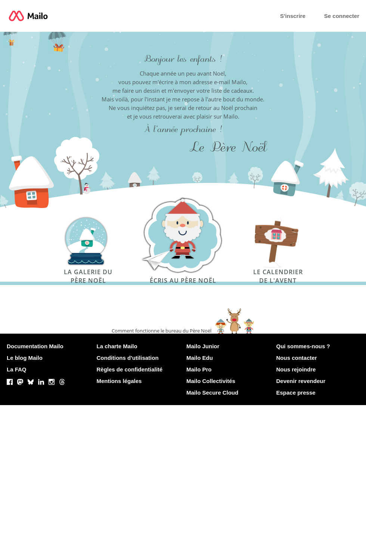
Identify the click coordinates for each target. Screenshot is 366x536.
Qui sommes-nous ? (303, 346)
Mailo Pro (199, 369)
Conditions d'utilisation (128, 358)
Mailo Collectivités (210, 381)
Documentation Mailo (35, 346)
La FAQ (17, 369)
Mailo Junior (202, 346)
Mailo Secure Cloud (212, 392)
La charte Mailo (117, 346)
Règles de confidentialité (130, 369)
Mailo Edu (199, 358)
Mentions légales (119, 381)
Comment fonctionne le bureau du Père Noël (161, 330)
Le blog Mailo (25, 358)
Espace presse (296, 392)
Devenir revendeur (301, 381)
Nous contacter (296, 358)
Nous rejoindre (296, 369)
